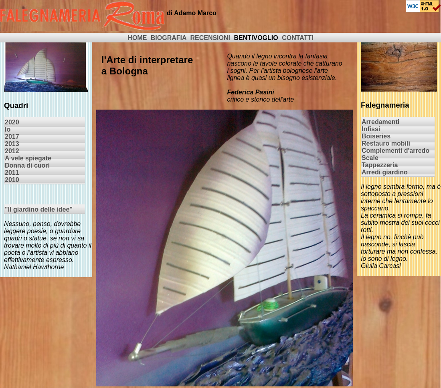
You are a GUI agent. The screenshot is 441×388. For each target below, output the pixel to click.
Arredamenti (380, 121)
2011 (12, 172)
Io (7, 129)
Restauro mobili (386, 143)
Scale (370, 157)
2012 (12, 151)
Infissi (371, 129)
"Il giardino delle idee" (39, 209)
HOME (137, 37)
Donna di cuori (27, 165)
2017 (12, 136)
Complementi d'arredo (395, 150)
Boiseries (376, 136)
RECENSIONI (210, 37)
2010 (12, 179)
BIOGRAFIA (168, 37)
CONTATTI (298, 37)
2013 (12, 143)
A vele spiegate (28, 158)
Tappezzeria (380, 165)
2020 (12, 122)
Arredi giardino (385, 172)
